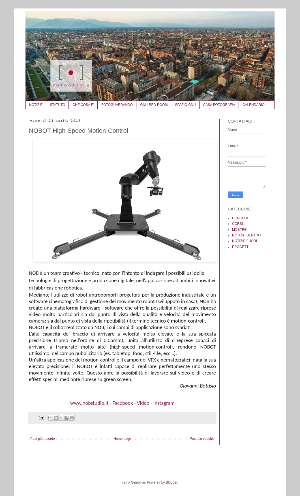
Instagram (164, 403)
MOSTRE (239, 230)
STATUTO (57, 105)
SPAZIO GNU (185, 105)
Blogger (171, 482)
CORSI (237, 224)
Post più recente (42, 439)
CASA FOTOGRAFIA (219, 105)
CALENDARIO (254, 105)
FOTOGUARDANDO (117, 105)
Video (143, 403)
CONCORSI (241, 218)
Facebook (122, 403)
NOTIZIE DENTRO (246, 235)
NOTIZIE (35, 105)
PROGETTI (240, 247)
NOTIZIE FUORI (244, 241)
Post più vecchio (202, 439)
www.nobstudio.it (89, 403)
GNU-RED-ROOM (154, 105)
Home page (122, 439)
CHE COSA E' (83, 105)
